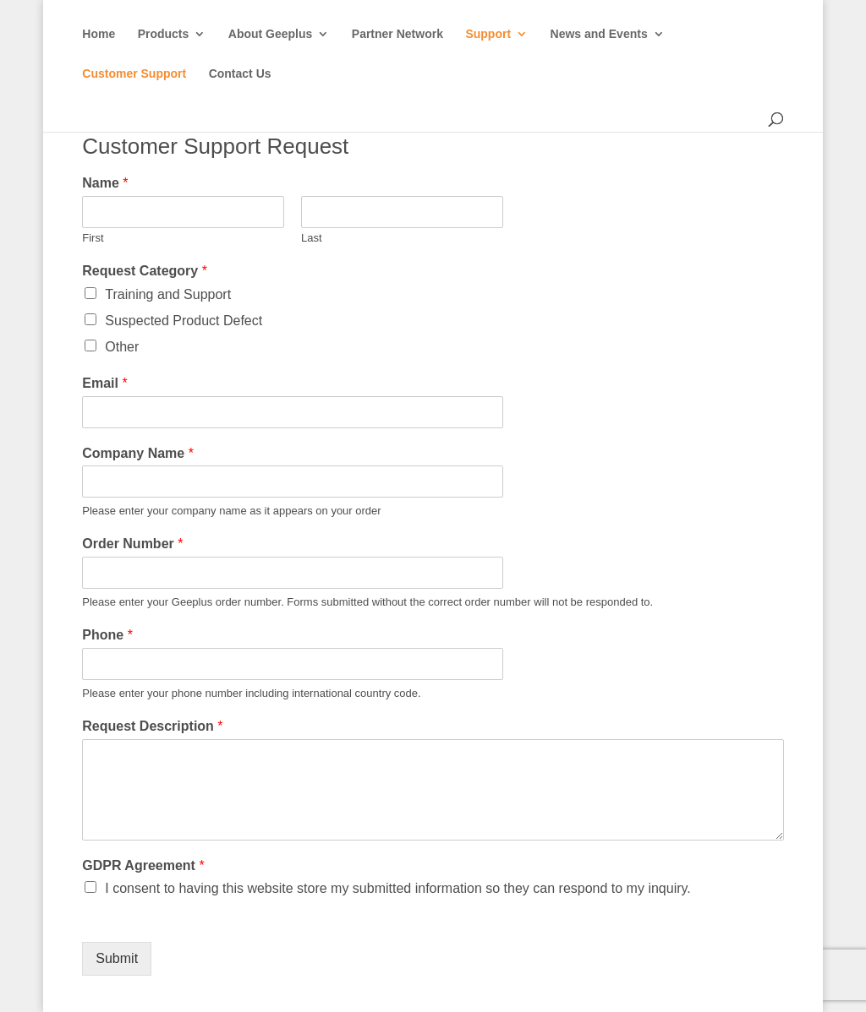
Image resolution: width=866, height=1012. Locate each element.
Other (122, 347)
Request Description (152, 726)
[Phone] (292, 664)
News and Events (599, 34)
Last (311, 237)
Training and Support (168, 294)
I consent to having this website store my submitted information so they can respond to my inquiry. (397, 888)
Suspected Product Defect (183, 320)
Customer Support (134, 74)
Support (488, 34)
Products (163, 34)
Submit (117, 958)
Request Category (144, 271)
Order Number (132, 543)
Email (104, 383)
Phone (107, 635)
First (92, 237)
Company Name (138, 453)
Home (98, 34)
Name (105, 183)
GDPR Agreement (143, 865)
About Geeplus (270, 34)
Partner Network (397, 34)
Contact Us (240, 74)
